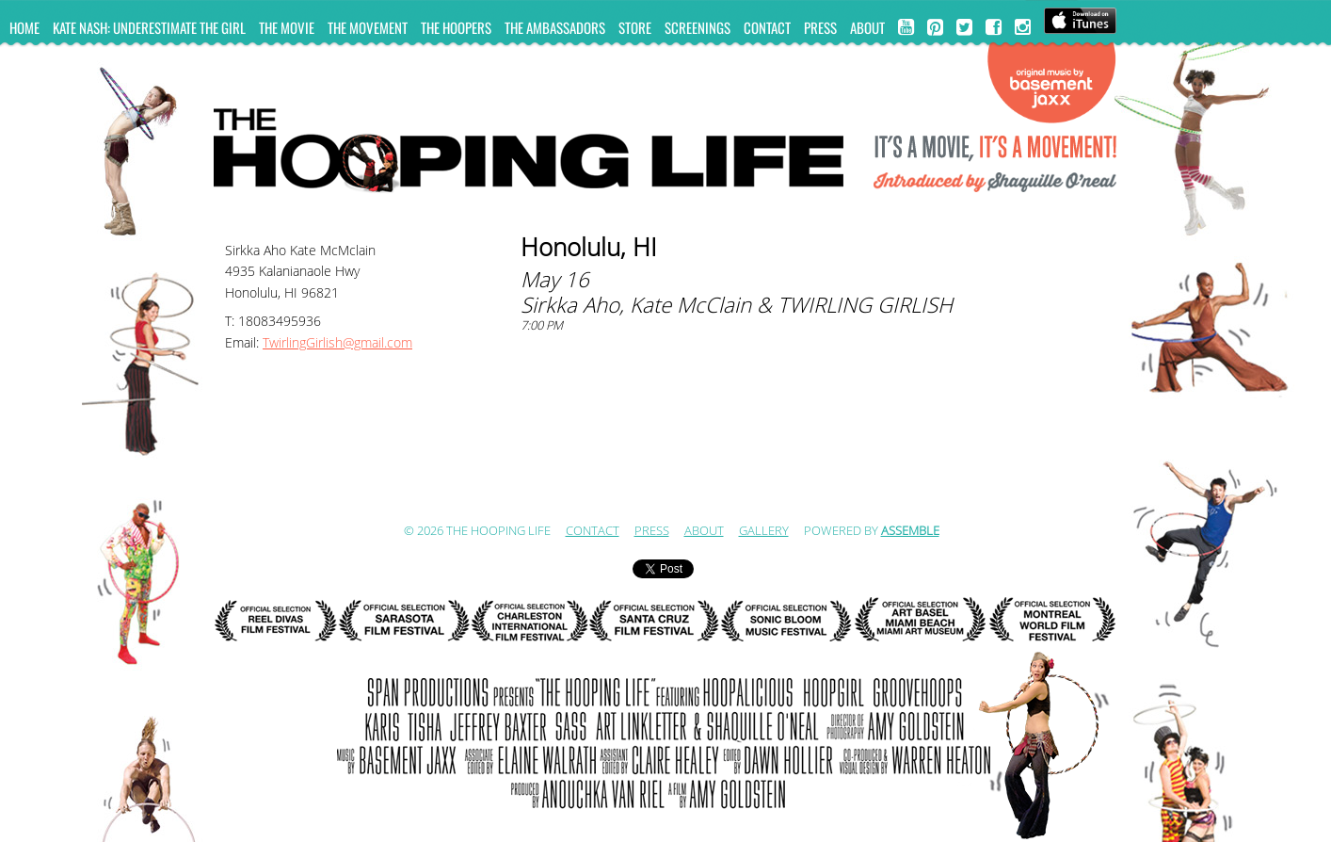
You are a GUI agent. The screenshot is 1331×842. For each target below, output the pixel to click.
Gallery (764, 531)
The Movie (286, 27)
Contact (767, 27)
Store (634, 27)
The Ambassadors (555, 27)
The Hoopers (456, 27)
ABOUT (867, 27)
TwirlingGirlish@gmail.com (337, 343)
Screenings (697, 27)
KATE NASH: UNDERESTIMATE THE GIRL (149, 27)
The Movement (368, 27)
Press (820, 27)
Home (24, 27)
